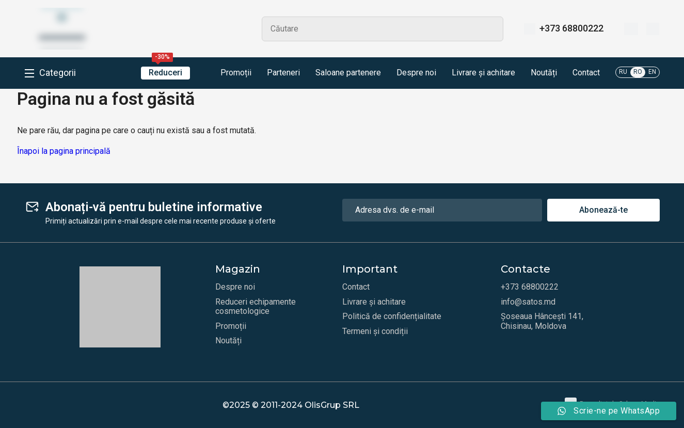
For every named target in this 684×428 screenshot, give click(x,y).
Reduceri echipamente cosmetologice (255, 306)
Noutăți (544, 72)
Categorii (57, 73)
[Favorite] (631, 29)
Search (491, 29)
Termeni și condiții (375, 331)
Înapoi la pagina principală (63, 151)
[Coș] (653, 29)
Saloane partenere (348, 72)
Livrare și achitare (483, 72)
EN (652, 71)
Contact (586, 72)
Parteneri (283, 72)
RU (623, 71)
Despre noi (416, 72)
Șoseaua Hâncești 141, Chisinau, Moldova (542, 321)
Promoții (228, 73)
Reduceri (165, 72)
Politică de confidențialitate (391, 316)
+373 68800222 (571, 28)
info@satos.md (528, 302)
